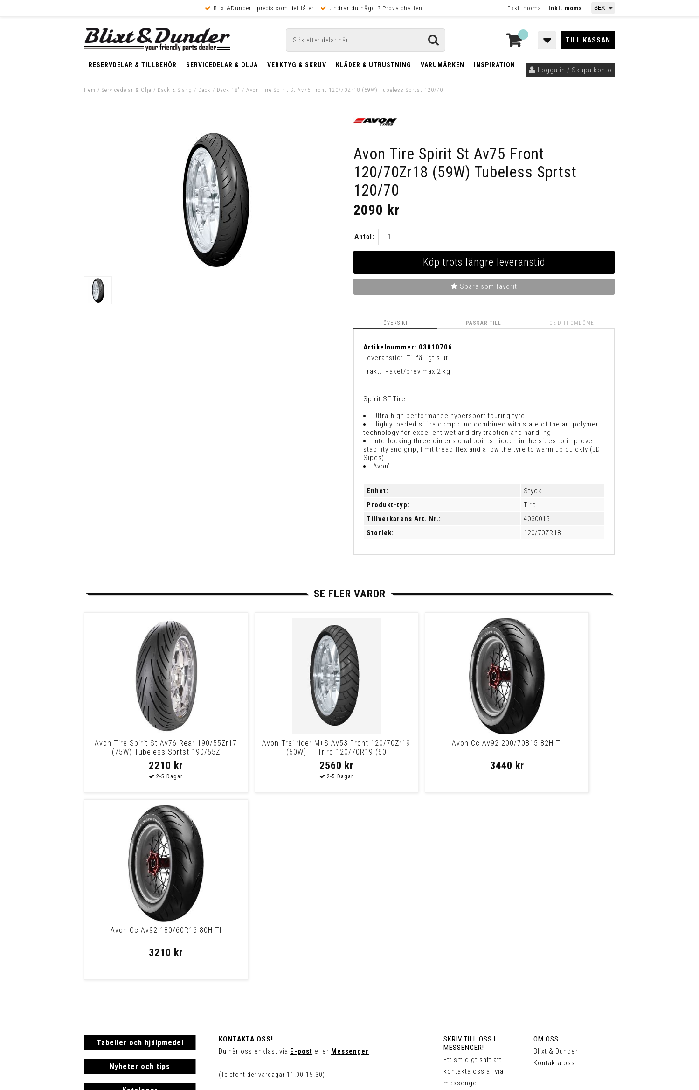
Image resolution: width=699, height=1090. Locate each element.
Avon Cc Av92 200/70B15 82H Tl (413, 743)
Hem (90, 90)
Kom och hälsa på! (249, 911)
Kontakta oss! (246, 852)
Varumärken (442, 65)
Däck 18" (228, 90)
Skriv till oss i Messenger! (469, 856)
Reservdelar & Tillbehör (133, 65)
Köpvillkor (100, 969)
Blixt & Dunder (555, 864)
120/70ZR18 (542, 533)
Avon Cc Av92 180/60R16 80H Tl (545, 743)
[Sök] (365, 40)
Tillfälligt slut (427, 358)
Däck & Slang (175, 90)
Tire (530, 505)
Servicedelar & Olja (222, 65)
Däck (204, 90)
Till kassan (588, 40)
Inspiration (494, 65)
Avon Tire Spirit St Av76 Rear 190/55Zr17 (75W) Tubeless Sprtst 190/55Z (147, 752)
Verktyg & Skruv (296, 65)
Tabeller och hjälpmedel (140, 855)
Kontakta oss (554, 876)
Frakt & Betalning (111, 959)
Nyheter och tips (140, 879)
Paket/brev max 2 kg (417, 371)
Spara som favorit (484, 286)
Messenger (350, 864)
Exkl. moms (524, 8)
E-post (301, 864)
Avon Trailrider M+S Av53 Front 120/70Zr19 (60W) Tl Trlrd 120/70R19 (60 (280, 752)
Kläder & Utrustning (373, 65)
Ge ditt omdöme (572, 323)
